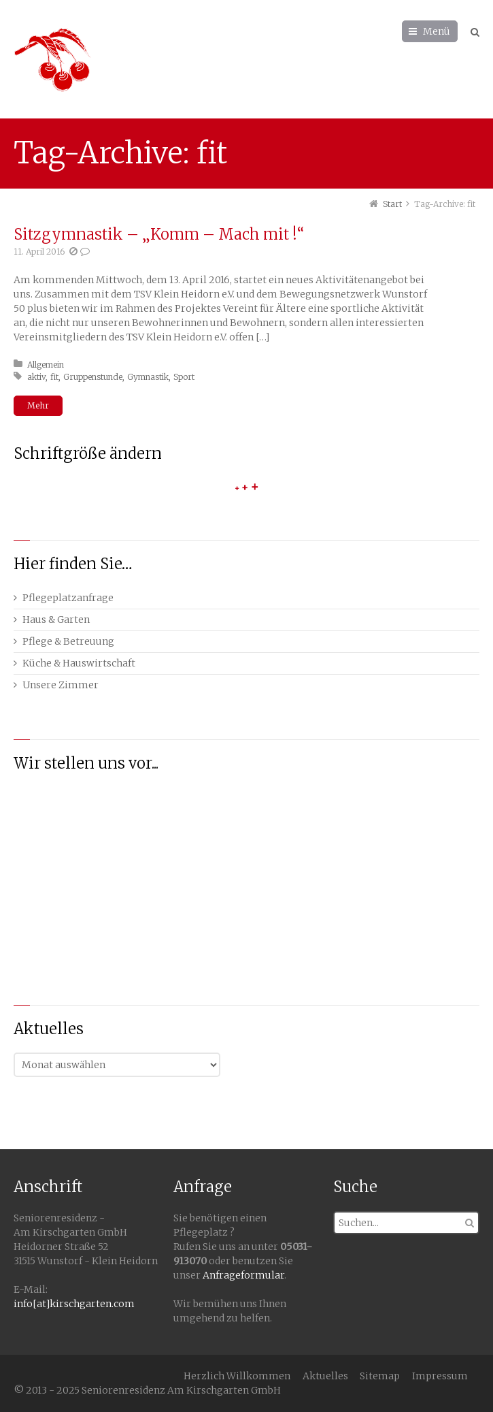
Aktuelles (325, 1376)
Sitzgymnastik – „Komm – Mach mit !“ (159, 234)
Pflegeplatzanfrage (68, 598)
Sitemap (380, 1376)
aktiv (36, 377)
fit (54, 377)
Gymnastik (148, 377)
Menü (436, 31)
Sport (183, 377)
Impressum (440, 1376)
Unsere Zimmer (60, 685)
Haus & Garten (56, 619)
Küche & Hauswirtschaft (78, 663)
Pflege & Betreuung (68, 641)
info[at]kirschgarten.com (74, 1304)
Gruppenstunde (92, 377)
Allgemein (45, 364)
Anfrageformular (243, 1275)
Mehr (38, 405)
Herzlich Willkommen (237, 1376)
